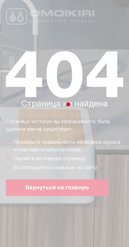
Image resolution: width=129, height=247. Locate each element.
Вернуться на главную (57, 187)
